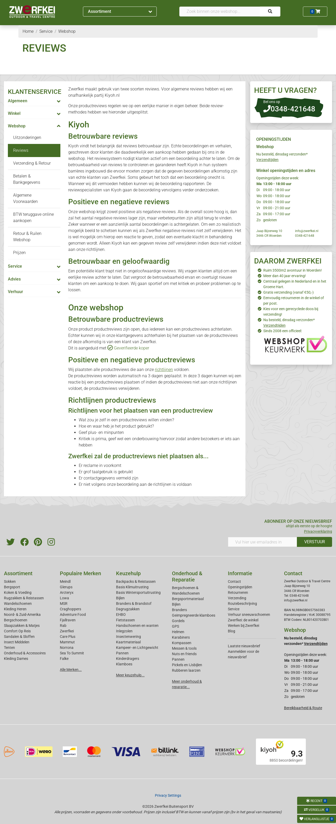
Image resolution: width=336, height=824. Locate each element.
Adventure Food (73, 614)
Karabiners (181, 637)
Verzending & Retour (32, 163)
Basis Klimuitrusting (132, 587)
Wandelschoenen (18, 603)
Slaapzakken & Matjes (22, 625)
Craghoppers (70, 609)
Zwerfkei (67, 631)
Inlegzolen (124, 631)
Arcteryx (67, 592)
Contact (234, 581)
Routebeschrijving (242, 603)
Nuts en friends (184, 654)
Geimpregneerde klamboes (193, 615)
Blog (231, 631)
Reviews (20, 150)
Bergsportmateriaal (188, 599)
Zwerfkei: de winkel (243, 620)
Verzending (237, 598)
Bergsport (12, 587)
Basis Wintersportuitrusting (138, 592)
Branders (179, 610)
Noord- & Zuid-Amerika (22, 614)
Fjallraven (68, 620)
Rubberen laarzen (186, 670)
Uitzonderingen (27, 137)
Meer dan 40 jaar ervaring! (284, 276)
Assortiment (120, 11)
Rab (63, 625)
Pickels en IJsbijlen (187, 665)
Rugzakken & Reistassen (24, 598)
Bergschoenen (15, 620)
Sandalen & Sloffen (19, 636)
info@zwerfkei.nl (306, 231)
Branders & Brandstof (133, 603)
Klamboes (124, 664)
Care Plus (67, 636)
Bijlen (120, 598)
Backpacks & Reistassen (136, 581)
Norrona (67, 647)
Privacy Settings (168, 795)
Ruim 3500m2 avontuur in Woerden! (292, 270)
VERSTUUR (314, 541)
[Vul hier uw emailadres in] (262, 542)
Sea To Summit (72, 653)
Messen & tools (184, 648)
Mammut (67, 642)
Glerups (66, 587)
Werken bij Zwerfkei (243, 625)
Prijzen (19, 252)
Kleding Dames (16, 658)
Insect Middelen (16, 642)
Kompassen (181, 643)
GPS (175, 626)
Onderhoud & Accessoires (25, 653)
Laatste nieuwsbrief (244, 646)
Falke (64, 658)
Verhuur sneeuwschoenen (249, 614)
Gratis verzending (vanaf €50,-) (288, 292)
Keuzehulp (128, 573)
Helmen (178, 632)
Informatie (240, 573)
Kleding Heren (15, 609)
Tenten (9, 647)
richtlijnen (164, 369)
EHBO (121, 614)
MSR (63, 603)
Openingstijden (240, 587)
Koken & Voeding (18, 592)
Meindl (65, 581)
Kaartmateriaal (128, 642)
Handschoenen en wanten (137, 625)
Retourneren (238, 592)
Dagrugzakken (128, 609)
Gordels (178, 621)
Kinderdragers (127, 658)
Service (233, 609)
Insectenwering (128, 636)
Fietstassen (125, 620)
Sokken (10, 581)
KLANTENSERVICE (34, 91)
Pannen (178, 659)
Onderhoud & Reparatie (187, 576)
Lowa (64, 598)
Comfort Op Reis (17, 631)
